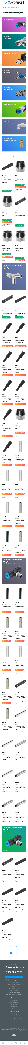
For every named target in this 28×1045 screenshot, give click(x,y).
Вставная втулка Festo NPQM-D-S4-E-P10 (7, 787)
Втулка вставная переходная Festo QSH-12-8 (7, 905)
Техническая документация (14, 1016)
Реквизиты (14, 1006)
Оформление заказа (14, 982)
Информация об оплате (14, 984)
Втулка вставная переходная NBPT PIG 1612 (6, 461)
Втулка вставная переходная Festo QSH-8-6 (20, 313)
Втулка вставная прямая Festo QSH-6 (20, 215)
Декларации (14, 1022)
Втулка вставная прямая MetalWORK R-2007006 (7, 697)
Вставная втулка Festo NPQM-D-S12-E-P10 (20, 727)
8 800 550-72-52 (14, 972)
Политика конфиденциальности (14, 994)
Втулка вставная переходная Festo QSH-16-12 (7, 180)
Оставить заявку (14, 977)
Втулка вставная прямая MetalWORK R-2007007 (20, 636)
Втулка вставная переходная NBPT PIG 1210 (6, 428)
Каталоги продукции (14, 1014)
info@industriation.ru (14, 967)
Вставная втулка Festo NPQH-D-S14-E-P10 (20, 787)
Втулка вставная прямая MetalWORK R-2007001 (7, 636)
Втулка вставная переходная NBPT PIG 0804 (6, 371)
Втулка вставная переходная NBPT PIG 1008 (19, 371)
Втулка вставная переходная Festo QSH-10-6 (7, 935)
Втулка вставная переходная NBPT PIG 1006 (19, 342)
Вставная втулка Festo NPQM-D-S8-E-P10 (20, 757)
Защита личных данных (14, 992)
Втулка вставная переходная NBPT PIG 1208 (6, 342)
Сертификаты (14, 1004)
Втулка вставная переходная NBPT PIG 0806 (6, 399)
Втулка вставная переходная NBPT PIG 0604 (19, 399)
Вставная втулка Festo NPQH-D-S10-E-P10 (20, 817)
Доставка (14, 986)
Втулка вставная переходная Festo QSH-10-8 (20, 905)
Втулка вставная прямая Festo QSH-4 (20, 697)
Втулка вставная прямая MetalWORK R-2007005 (7, 727)
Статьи (14, 1008)
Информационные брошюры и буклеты (14, 1018)
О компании (14, 1000)
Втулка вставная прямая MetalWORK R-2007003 (20, 522)
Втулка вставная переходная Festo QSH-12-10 (20, 876)
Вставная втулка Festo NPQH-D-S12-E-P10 (7, 817)
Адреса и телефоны (14, 1002)
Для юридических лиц (14, 988)
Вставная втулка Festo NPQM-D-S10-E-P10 (6, 757)
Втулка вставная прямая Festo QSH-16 (7, 876)
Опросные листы (14, 1020)
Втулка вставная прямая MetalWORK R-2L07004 (20, 550)
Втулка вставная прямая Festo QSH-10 (7, 313)
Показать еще (14, 946)
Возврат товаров (14, 990)
